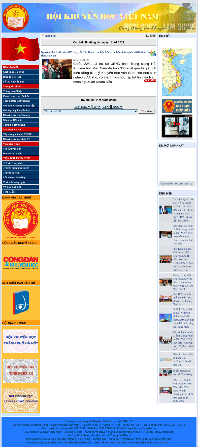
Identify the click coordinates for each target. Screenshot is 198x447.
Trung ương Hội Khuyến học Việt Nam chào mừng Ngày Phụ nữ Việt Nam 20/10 (183, 282)
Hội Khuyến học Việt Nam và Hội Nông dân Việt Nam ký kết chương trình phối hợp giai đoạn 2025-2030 (183, 390)
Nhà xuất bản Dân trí (19, 283)
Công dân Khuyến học (19, 242)
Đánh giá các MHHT (17, 197)
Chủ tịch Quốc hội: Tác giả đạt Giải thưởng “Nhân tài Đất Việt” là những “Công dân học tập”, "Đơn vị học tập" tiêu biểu (183, 210)
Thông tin (50, 35)
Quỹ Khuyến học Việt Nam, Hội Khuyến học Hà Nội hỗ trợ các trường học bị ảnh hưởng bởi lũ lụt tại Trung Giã (183, 259)
